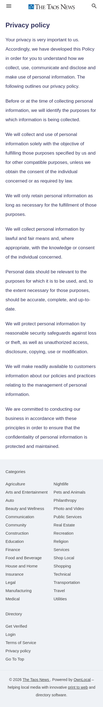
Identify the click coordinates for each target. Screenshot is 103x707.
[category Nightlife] (61, 484)
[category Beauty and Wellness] (24, 508)
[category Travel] (59, 590)
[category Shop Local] (64, 557)
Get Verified (16, 626)
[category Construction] (17, 533)
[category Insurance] (14, 574)
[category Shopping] (62, 566)
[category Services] (61, 549)
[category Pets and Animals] (69, 492)
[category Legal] (10, 582)
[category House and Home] (21, 566)
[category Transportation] (67, 582)
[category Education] (14, 541)
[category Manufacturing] (18, 590)
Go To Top (14, 659)
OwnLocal (82, 679)
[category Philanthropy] (65, 500)
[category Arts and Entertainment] (26, 492)
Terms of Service (20, 642)
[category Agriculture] (15, 484)
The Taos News (36, 679)
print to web (78, 687)
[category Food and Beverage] (23, 557)
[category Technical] (62, 574)
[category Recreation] (64, 533)
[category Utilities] (60, 598)
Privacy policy (18, 650)
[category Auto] (9, 500)
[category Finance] (12, 549)
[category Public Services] (68, 516)
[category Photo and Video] (69, 508)
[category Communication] (19, 516)
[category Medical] (12, 598)
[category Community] (15, 525)
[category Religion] (61, 541)
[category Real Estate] (64, 525)
